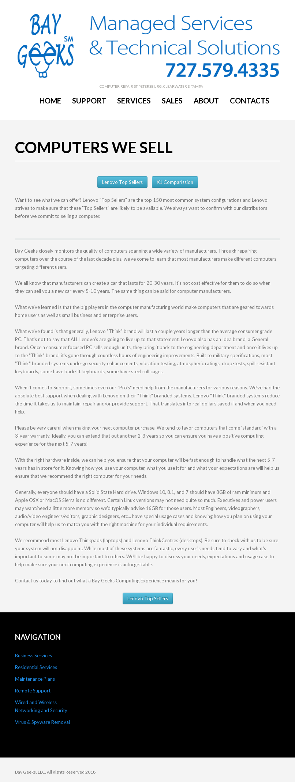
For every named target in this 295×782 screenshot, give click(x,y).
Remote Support (33, 691)
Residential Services (36, 667)
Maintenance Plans (35, 679)
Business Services (33, 655)
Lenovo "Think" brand (113, 331)
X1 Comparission (175, 182)
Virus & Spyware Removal (42, 722)
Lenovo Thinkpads (82, 540)
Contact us (26, 580)
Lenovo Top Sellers (122, 182)
